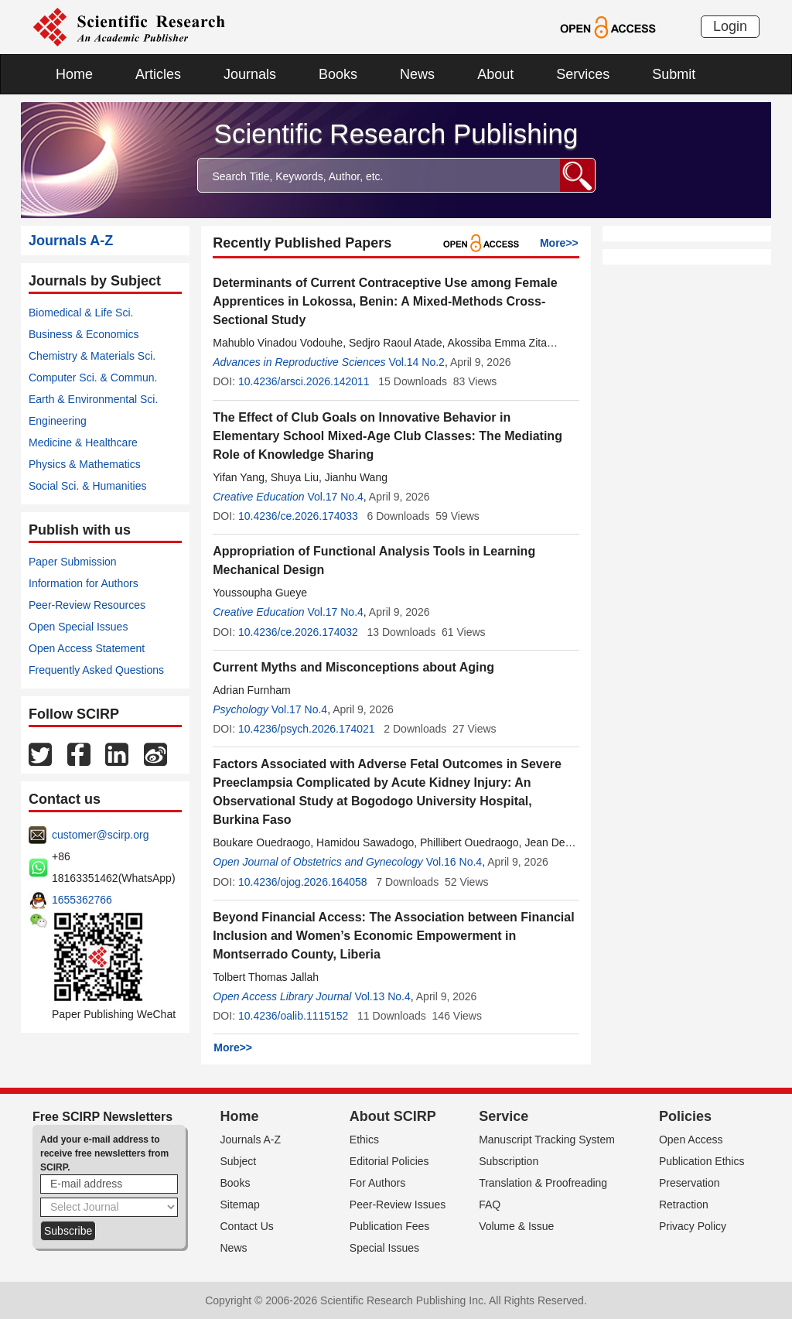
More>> (559, 243)
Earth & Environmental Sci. (93, 399)
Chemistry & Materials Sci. (92, 356)
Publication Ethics (702, 1161)
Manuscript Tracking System (547, 1139)
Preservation (689, 1183)
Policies (685, 1116)
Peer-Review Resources (87, 605)
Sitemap (240, 1204)
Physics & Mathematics (85, 464)
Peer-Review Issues (398, 1204)
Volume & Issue (516, 1226)
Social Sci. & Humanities (88, 486)
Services (582, 74)
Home (74, 74)
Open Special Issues (78, 626)
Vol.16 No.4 (454, 862)
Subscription (508, 1161)
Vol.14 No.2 (416, 362)
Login (730, 26)
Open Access (691, 1139)
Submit (673, 74)
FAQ (489, 1204)
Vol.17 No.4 (335, 496)
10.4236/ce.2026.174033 (298, 516)
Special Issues (384, 1248)
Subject (238, 1161)
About (495, 74)
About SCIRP (393, 1116)
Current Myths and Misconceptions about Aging (353, 667)
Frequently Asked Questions (96, 670)
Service (503, 1116)
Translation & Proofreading (543, 1183)
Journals (250, 74)
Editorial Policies (389, 1161)
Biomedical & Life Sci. (81, 312)
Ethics (364, 1139)
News (417, 74)
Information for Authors (83, 583)
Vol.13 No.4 (382, 996)
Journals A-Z (251, 1139)
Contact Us (247, 1226)
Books (338, 74)
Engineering (58, 421)
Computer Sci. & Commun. (93, 377)
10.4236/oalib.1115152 (293, 1016)
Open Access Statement (87, 648)
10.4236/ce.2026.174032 (298, 632)
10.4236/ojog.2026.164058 (302, 882)
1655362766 (82, 900)
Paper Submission (73, 561)
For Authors (377, 1183)
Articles (158, 74)
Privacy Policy (692, 1226)
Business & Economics (83, 334)
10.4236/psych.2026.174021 (306, 729)
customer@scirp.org (100, 835)
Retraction (683, 1204)
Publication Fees (390, 1226)
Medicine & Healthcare (83, 442)
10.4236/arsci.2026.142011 (304, 381)
